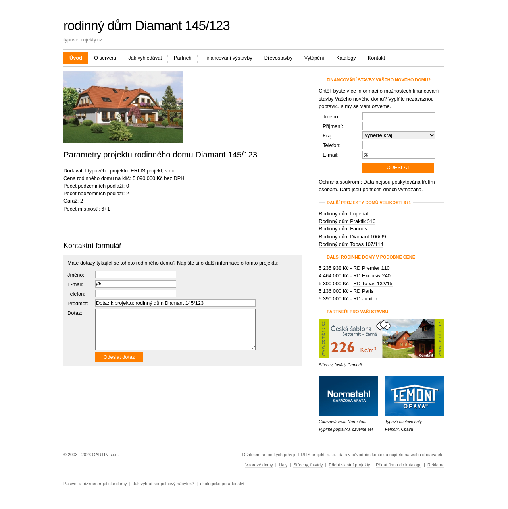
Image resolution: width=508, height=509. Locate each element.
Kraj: (328, 136)
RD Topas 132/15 (373, 283)
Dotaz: (74, 313)
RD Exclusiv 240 (372, 276)
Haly (283, 465)
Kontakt (376, 58)
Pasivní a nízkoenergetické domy (95, 483)
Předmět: (77, 303)
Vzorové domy (259, 465)
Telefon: (332, 145)
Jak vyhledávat (145, 58)
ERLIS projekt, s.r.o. (153, 171)
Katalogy (346, 58)
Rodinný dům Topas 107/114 (351, 244)
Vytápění (314, 58)
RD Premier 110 (371, 268)
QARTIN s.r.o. (105, 454)
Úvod (75, 58)
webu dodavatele (427, 454)
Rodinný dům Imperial (343, 214)
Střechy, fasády (308, 465)
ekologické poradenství (222, 483)
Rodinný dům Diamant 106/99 (352, 237)
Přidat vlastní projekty (349, 465)
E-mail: (75, 284)
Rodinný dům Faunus (343, 229)
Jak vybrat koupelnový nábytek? (163, 483)
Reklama (435, 465)
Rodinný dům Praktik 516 (347, 221)
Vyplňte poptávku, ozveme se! (346, 429)
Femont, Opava (399, 429)
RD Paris (363, 291)
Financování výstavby (228, 58)
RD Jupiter (365, 299)
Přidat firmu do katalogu (398, 465)
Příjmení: (333, 126)
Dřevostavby (278, 58)
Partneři (183, 58)
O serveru (105, 58)
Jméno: (75, 275)
